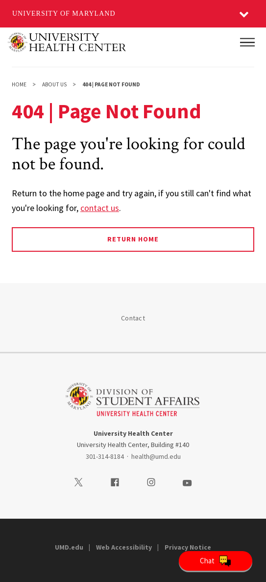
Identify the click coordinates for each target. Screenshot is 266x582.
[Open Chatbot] (215, 561)
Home (19, 84)
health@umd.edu (156, 456)
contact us (99, 207)
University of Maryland (64, 13)
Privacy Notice (188, 547)
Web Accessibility (124, 547)
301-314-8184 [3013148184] (105, 456)
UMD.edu (69, 547)
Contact (133, 318)
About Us (54, 84)
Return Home (133, 239)
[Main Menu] (247, 42)
